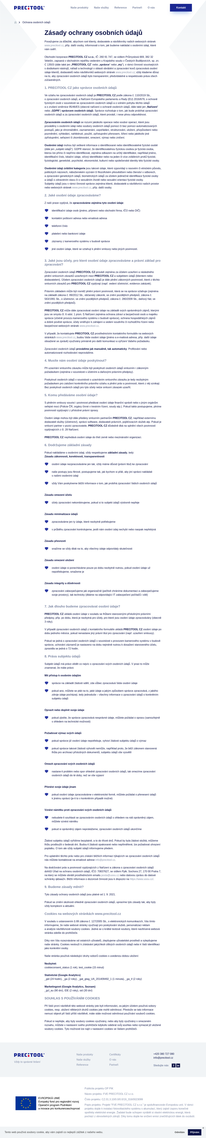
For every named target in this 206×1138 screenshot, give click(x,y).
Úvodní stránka (15, 22)
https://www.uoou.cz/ (141, 879)
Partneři (137, 7)
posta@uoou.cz (110, 875)
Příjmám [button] (194, 1132)
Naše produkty (79, 7)
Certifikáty (115, 1054)
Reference (120, 7)
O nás (151, 7)
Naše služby (101, 7)
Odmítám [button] (180, 1132)
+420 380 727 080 (163, 1054)
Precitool (29, 8)
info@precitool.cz (105, 860)
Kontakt (181, 7)
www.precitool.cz (54, 45)
